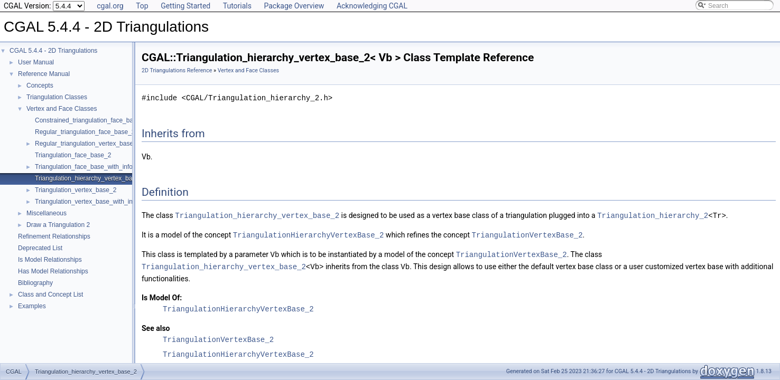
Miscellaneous (46, 213)
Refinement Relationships (54, 236)
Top (142, 6)
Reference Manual (44, 74)
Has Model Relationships (53, 271)
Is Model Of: (162, 295)
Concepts (39, 85)
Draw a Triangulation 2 (58, 225)
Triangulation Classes (56, 97)
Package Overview (294, 6)
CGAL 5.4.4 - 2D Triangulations (53, 50)
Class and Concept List (50, 294)
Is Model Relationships (50, 259)
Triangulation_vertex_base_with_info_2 (90, 201)
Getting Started (185, 6)
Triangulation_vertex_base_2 (75, 190)
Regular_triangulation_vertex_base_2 (87, 143)
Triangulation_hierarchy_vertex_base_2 (90, 178)
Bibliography (35, 283)
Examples (32, 306)
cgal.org (110, 6)
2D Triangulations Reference (177, 70)
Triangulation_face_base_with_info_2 (87, 166)
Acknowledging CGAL (372, 6)
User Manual (36, 62)
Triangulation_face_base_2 (73, 155)
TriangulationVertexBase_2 (527, 234)
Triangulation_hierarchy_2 (652, 215)
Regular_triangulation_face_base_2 (85, 132)
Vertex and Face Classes (61, 108)
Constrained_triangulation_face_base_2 (91, 120)
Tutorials (237, 6)
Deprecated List (40, 248)
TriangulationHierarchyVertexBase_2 (308, 234)
